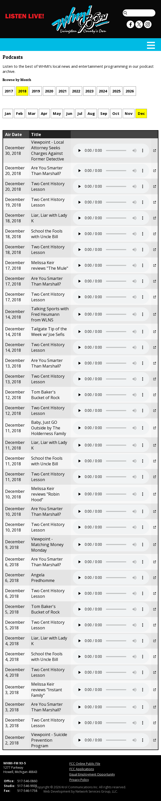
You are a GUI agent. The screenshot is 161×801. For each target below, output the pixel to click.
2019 (36, 90)
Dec (141, 113)
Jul (79, 113)
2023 (89, 90)
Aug (91, 113)
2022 (76, 90)
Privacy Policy (79, 780)
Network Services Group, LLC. (97, 791)
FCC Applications (81, 769)
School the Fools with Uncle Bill (47, 233)
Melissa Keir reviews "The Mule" (49, 265)
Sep (103, 113)
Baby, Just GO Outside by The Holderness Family (48, 427)
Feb (19, 113)
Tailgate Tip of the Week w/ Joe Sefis (49, 331)
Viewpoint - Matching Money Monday (47, 544)
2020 (49, 90)
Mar (32, 113)
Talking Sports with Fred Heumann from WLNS (50, 314)
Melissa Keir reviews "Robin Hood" (45, 494)
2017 (9, 90)
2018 (22, 90)
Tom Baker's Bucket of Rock (45, 394)
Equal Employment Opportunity (92, 774)
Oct (115, 113)
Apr (44, 113)
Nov (128, 113)
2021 (62, 90)
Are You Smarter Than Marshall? (47, 170)
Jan (8, 113)
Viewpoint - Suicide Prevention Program (49, 740)
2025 (116, 90)
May (57, 113)
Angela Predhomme (43, 577)
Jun (69, 113)
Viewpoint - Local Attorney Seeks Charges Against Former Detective (47, 150)
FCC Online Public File (84, 764)
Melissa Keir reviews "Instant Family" (46, 689)
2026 (130, 90)
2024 (103, 90)
